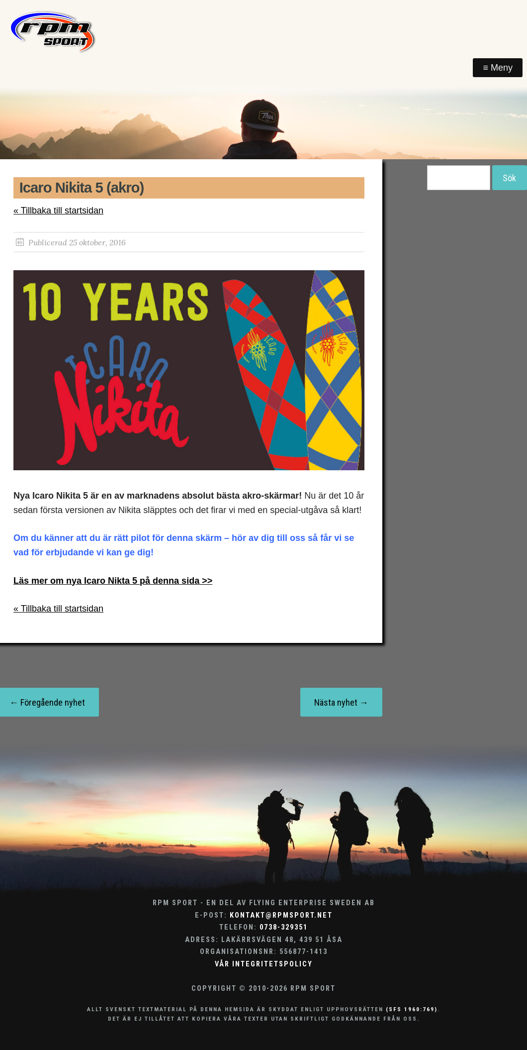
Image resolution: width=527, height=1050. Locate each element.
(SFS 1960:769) (412, 1009)
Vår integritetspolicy (264, 964)
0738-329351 (284, 927)
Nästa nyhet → (341, 702)
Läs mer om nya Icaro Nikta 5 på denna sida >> (112, 581)
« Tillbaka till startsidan (58, 210)
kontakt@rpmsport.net (281, 915)
